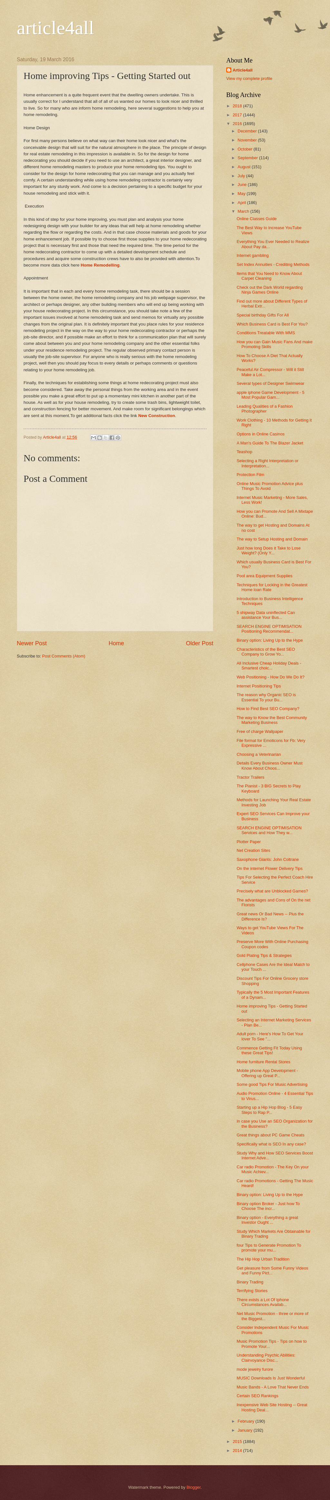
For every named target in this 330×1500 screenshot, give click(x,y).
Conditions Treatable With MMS (266, 332)
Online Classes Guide (257, 218)
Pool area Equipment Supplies (264, 575)
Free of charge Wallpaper (260, 731)
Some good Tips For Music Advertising (272, 1084)
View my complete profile (249, 78)
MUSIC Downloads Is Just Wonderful (271, 1378)
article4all (55, 27)
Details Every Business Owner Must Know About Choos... (270, 765)
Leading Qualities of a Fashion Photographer (265, 409)
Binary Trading (250, 1282)
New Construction (156, 415)
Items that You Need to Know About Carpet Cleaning (269, 276)
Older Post (199, 643)
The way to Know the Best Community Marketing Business (272, 720)
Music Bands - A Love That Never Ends (273, 1387)
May (242, 193)
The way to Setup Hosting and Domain (272, 539)
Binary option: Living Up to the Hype (270, 640)
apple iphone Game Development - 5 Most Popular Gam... (270, 395)
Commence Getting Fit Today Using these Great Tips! (269, 1050)
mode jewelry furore (255, 1369)
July (242, 175)
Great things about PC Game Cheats (270, 1135)
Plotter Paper (249, 841)
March (244, 211)
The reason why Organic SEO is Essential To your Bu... (266, 697)
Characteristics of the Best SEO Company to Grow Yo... (266, 652)
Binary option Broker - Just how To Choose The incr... (268, 1206)
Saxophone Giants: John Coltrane (268, 859)
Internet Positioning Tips (259, 686)
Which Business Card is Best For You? (272, 324)
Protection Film (250, 474)
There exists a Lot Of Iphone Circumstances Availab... (263, 1302)
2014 (238, 1450)
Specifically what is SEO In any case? (271, 1144)
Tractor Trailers (250, 777)
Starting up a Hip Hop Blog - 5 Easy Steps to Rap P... (269, 1110)
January (245, 1430)
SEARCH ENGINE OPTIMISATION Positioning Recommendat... (269, 629)
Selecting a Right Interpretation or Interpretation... (267, 463)
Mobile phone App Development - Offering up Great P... (267, 1073)
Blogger (194, 1487)
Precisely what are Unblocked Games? (272, 891)
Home (116, 643)
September (248, 157)
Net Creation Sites (253, 850)
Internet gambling (253, 255)
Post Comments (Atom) (63, 656)
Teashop (244, 451)
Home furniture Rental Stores (263, 1061)
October (245, 149)
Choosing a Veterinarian (259, 754)
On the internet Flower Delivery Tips (270, 868)
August (245, 166)
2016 (238, 123)
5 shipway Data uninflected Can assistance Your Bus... (266, 615)
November (248, 140)
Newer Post (32, 643)
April (242, 202)
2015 (238, 1441)
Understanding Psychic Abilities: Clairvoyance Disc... (266, 1357)
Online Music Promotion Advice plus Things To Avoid (270, 486)
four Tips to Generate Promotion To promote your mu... (269, 1247)
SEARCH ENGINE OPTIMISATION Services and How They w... (269, 830)
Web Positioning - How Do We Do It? (271, 677)
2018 (238, 105)
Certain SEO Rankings (257, 1395)
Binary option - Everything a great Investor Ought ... (267, 1220)
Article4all (243, 70)
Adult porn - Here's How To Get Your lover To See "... (270, 1036)
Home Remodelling (100, 265)
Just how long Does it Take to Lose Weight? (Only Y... (269, 550)
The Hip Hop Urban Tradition (263, 1259)
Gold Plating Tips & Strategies (264, 955)
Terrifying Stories (252, 1290)
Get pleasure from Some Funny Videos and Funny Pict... (272, 1270)
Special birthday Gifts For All (263, 315)
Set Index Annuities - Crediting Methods (273, 264)
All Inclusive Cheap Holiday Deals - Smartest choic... (269, 665)
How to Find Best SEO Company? (268, 708)
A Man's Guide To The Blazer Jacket (270, 443)
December (248, 131)
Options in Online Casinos (261, 434)
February (246, 1421)
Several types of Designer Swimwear (270, 383)
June (243, 184)
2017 (238, 114)
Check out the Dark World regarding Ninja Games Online (270, 290)
